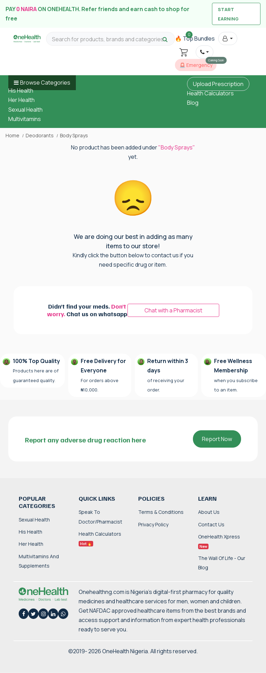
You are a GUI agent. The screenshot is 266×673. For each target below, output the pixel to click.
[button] (227, 38)
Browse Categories (45, 82)
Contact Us (211, 524)
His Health (20, 90)
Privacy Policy (153, 524)
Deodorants (40, 135)
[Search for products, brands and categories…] (110, 39)
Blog (192, 102)
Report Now (217, 439)
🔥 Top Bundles (195, 38)
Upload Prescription (218, 84)
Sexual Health (25, 109)
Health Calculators (210, 93)
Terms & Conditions (161, 512)
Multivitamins (24, 119)
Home (12, 135)
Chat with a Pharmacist (173, 310)
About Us (209, 512)
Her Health (21, 100)
